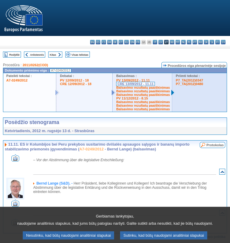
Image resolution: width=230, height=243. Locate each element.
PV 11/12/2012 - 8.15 (132, 98)
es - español (98, 42)
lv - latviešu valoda (160, 42)
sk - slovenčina (206, 42)
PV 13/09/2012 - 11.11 (133, 80)
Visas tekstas (80, 54)
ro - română (200, 42)
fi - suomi (217, 42)
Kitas (53, 54)
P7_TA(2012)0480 (189, 84)
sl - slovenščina (212, 42)
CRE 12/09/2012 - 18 (75, 84)
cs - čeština (104, 42)
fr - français (138, 42)
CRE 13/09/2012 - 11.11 (135, 84)
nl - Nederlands (183, 42)
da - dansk (109, 42)
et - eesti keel (121, 42)
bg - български (92, 42)
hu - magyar (172, 42)
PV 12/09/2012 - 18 (74, 80)
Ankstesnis (37, 54)
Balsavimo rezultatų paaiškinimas (143, 87)
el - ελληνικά (126, 42)
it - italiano (155, 42)
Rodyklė (14, 54)
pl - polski (189, 42)
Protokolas (215, 145)
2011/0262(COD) (35, 65)
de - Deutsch (115, 42)
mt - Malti (177, 42)
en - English (132, 42)
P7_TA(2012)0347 (189, 80)
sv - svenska (223, 42)
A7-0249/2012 (17, 80)
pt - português (195, 42)
